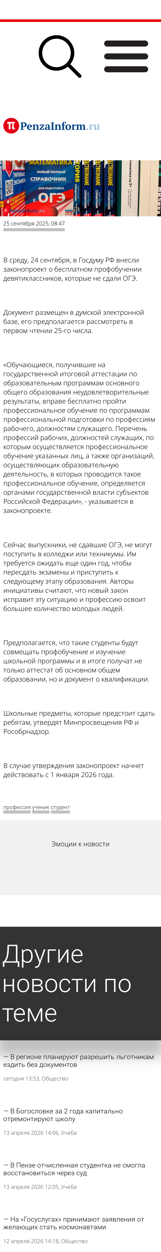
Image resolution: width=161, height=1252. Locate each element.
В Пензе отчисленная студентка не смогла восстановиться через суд (74, 1169)
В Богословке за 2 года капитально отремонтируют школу (63, 1115)
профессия (17, 807)
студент (60, 807)
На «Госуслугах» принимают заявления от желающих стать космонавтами (73, 1223)
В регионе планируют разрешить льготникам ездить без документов (78, 1060)
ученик (40, 807)
